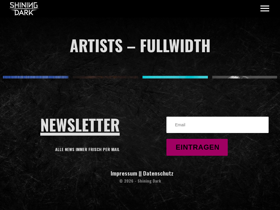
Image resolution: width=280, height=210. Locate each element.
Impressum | (125, 173)
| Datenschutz (156, 173)
